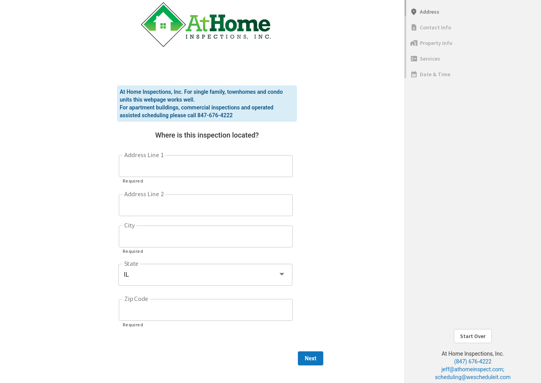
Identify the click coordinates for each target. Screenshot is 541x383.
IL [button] (126, 274)
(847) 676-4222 (473, 361)
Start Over (472, 336)
